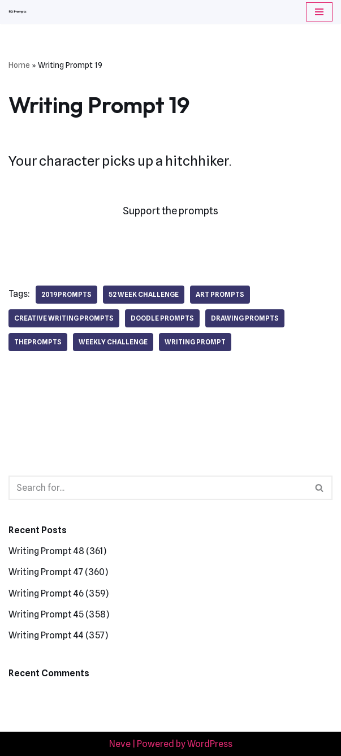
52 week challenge (144, 294)
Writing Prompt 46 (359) (58, 593)
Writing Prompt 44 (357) (58, 635)
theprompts (38, 342)
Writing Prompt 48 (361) (57, 551)
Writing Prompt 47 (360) (58, 572)
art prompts (220, 294)
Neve (120, 743)
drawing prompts (245, 318)
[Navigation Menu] (319, 11)
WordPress (209, 743)
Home (19, 65)
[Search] (157, 488)
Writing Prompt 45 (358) (58, 614)
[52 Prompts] (17, 12)
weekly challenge (113, 342)
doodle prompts (162, 318)
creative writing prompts (64, 318)
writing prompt (195, 342)
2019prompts (66, 294)
